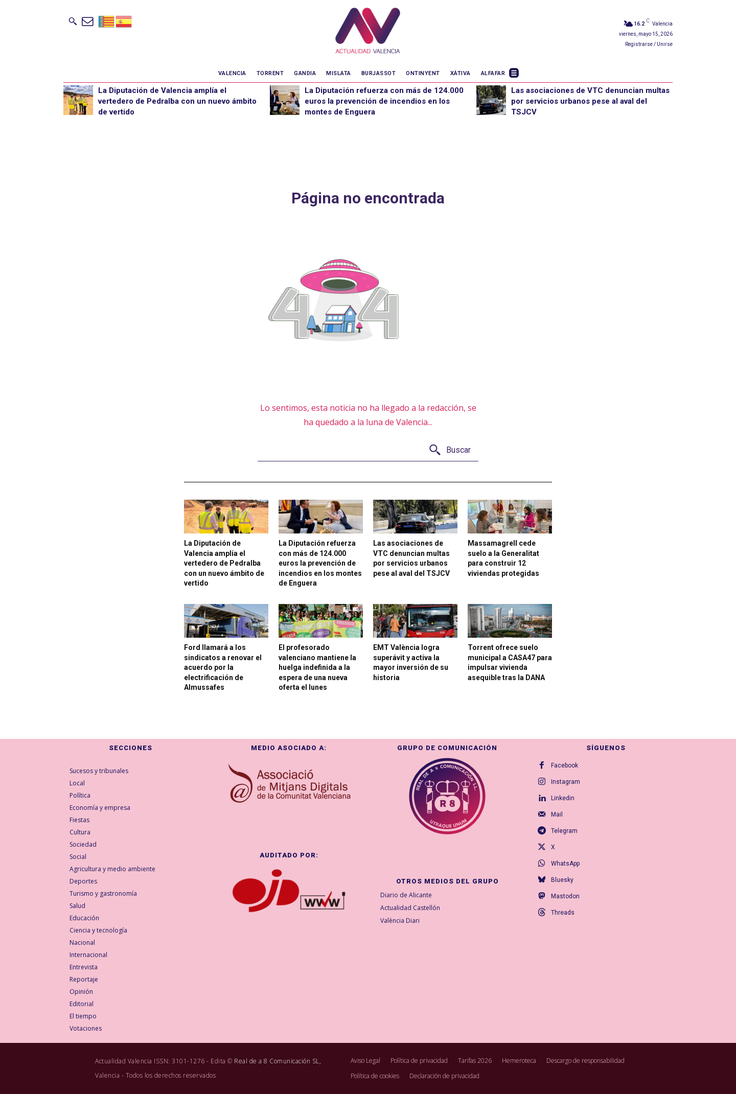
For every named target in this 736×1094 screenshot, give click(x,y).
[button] (72, 21)
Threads (562, 912)
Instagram (565, 781)
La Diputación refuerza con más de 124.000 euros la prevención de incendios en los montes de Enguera (384, 101)
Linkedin (562, 798)
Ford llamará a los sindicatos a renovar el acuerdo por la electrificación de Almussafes (223, 667)
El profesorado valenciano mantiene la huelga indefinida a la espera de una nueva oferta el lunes (317, 667)
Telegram (564, 830)
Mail (557, 814)
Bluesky (562, 879)
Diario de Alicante (406, 895)
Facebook (564, 765)
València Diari (400, 920)
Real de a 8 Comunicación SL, (277, 1061)
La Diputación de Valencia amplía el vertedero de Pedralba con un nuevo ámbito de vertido (177, 101)
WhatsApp (565, 863)
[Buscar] (449, 450)
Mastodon (565, 896)
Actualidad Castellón (410, 907)
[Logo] (367, 32)
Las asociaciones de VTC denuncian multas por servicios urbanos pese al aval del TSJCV (590, 101)
